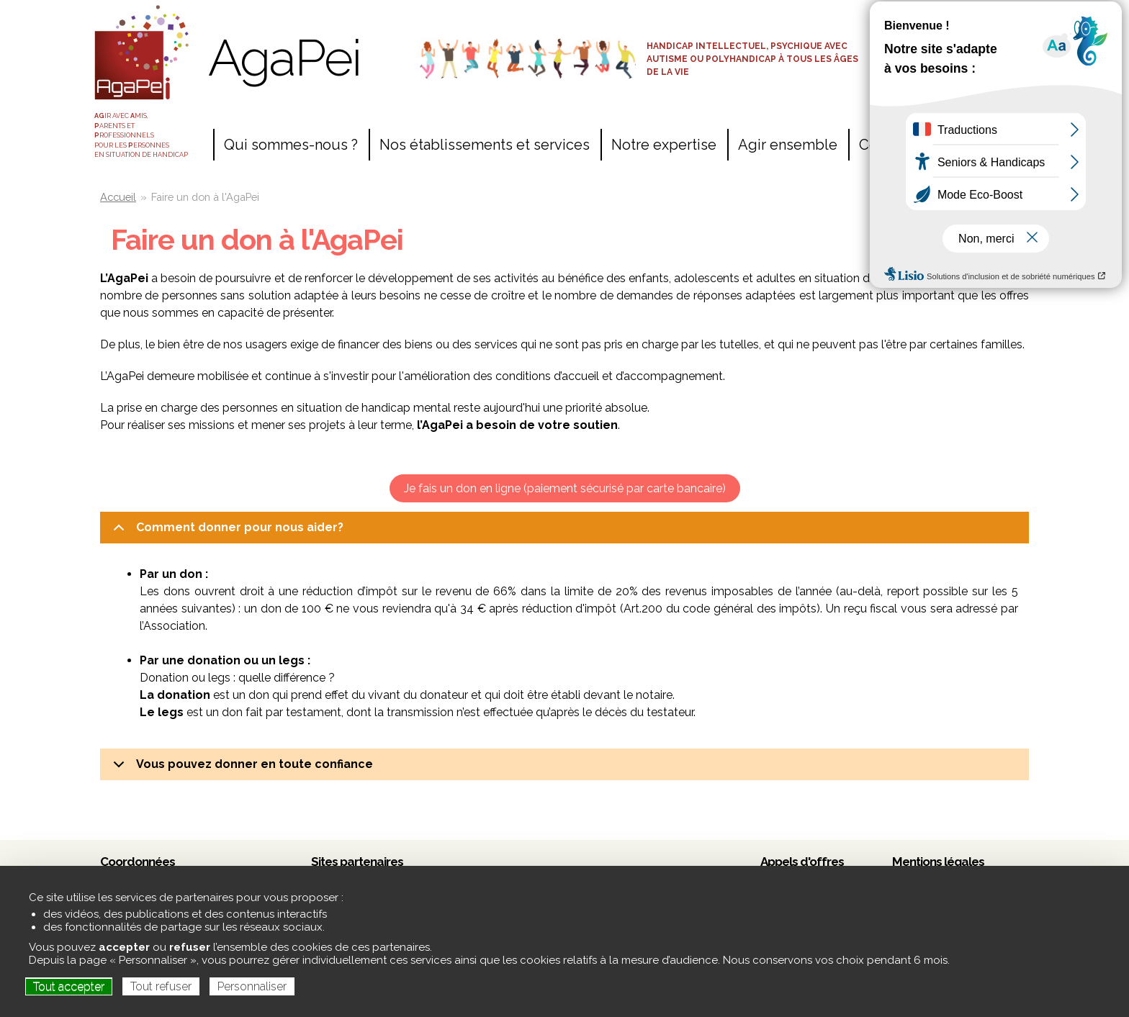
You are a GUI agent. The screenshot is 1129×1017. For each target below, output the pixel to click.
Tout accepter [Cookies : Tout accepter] (68, 986)
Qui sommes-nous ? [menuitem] (291, 144)
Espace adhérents (952, 44)
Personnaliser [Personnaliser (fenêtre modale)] (252, 986)
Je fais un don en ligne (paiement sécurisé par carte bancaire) (565, 488)
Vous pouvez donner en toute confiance (240, 768)
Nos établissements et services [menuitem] (484, 144)
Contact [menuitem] (885, 144)
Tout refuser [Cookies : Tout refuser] (161, 986)
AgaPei (284, 57)
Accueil (118, 197)
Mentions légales (938, 861)
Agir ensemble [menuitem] (787, 144)
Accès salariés (952, 19)
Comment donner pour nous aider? (225, 531)
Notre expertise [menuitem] (663, 144)
